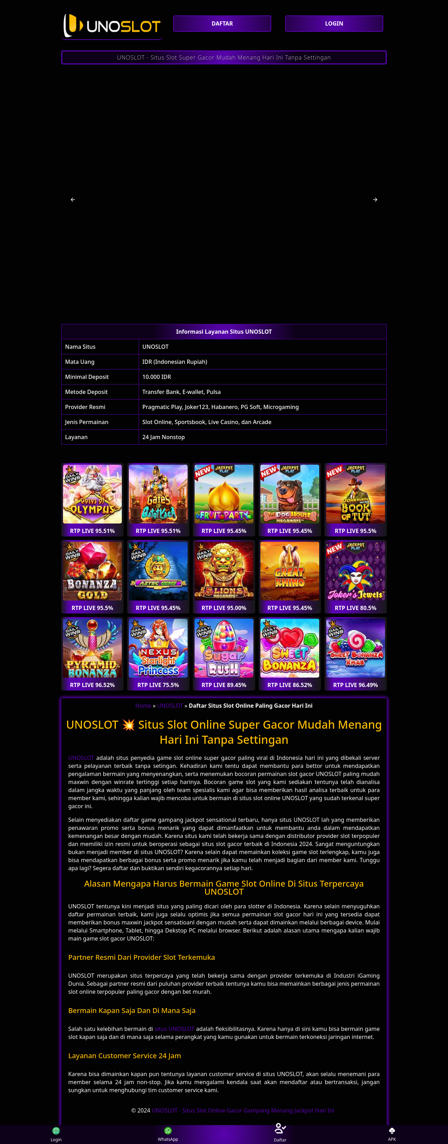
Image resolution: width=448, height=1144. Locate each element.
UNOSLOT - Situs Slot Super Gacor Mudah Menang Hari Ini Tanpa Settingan (224, 57)
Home (143, 705)
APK (392, 1135)
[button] (73, 200)
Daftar (280, 1134)
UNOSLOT (155, 347)
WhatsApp (168, 1135)
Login (55, 1134)
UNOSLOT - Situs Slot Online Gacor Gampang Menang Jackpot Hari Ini (243, 1110)
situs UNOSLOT (175, 1029)
